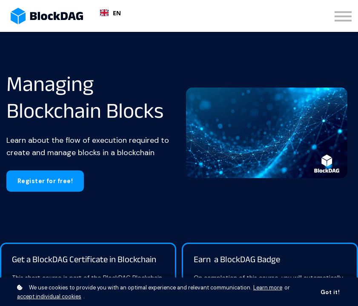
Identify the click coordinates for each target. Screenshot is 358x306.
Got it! (330, 292)
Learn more (267, 287)
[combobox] (110, 12)
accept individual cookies (49, 296)
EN (110, 13)
